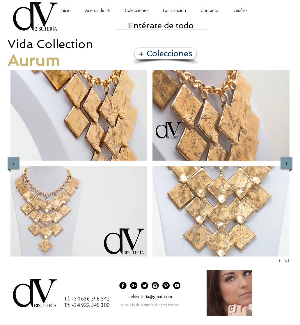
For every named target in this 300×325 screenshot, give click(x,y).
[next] (286, 163)
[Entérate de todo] (161, 25)
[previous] (13, 163)
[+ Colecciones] (165, 53)
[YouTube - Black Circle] (176, 285)
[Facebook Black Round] (123, 285)
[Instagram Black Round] (155, 285)
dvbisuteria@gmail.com (150, 296)
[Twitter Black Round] (144, 285)
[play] (280, 260)
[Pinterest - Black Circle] (166, 285)
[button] (79, 115)
